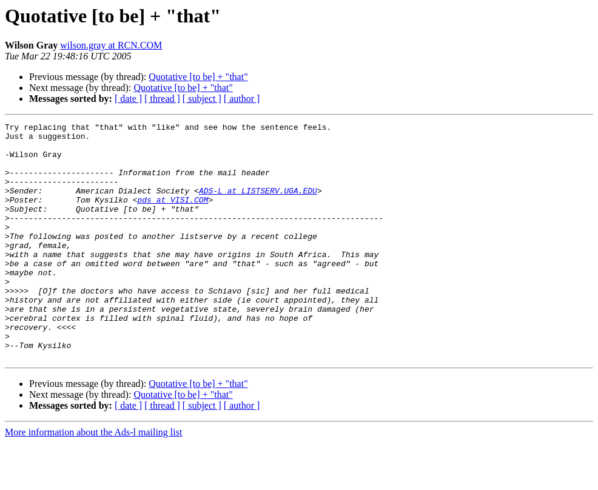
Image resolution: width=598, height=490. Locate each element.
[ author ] (242, 98)
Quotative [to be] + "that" (198, 77)
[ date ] (128, 98)
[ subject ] (202, 98)
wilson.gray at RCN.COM (111, 45)
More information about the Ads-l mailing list (93, 479)
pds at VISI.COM (172, 215)
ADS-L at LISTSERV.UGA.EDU (258, 205)
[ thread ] (162, 98)
